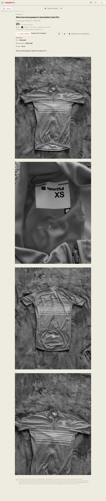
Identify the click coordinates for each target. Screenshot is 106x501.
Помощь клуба (80, 482)
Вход (101, 2)
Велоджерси (19, 14)
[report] (78, 33)
